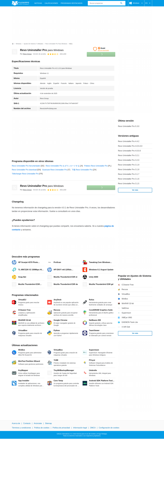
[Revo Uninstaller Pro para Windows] (56, 44)
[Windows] (18, 44)
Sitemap (48, 423)
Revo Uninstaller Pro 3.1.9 (128, 165)
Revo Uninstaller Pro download (24, 170)
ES (148, 3)
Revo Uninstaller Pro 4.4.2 (128, 141)
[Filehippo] (20, 3)
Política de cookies (41, 428)
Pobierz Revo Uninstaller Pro (96, 166)
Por (26, 54)
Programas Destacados (71, 3)
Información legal (80, 428)
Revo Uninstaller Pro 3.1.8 (128, 169)
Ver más (135, 190)
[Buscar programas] (121, 3)
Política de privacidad (61, 428)
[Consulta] (106, 3)
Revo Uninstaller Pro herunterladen (26, 166)
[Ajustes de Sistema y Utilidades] (33, 44)
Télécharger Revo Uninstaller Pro (25, 174)
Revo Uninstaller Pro (42, 50)
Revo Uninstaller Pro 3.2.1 (128, 155)
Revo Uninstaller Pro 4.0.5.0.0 (130, 146)
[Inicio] (13, 44)
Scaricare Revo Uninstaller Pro (54, 170)
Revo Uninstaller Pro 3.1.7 (128, 174)
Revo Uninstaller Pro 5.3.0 (128, 126)
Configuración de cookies (109, 428)
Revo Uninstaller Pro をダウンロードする (62, 166)
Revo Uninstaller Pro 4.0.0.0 (129, 151)
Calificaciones (51, 3)
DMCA (93, 428)
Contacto (27, 423)
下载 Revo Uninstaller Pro (82, 170)
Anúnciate (38, 423)
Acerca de (16, 423)
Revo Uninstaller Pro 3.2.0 (128, 160)
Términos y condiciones (21, 428)
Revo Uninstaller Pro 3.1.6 (128, 179)
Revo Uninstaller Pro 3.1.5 (128, 184)
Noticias (38, 3)
